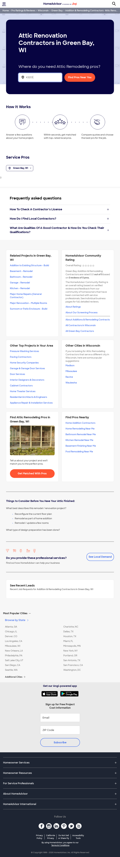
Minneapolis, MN (72, 646)
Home (5, 10)
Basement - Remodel (21, 271)
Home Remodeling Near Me (80, 428)
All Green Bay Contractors (80, 331)
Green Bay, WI (19, 168)
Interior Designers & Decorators (27, 379)
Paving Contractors (20, 357)
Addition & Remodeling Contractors (84, 10)
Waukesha (71, 382)
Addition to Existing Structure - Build (29, 265)
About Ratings (73, 306)
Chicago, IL (11, 631)
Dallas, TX (68, 631)
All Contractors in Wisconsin (81, 325)
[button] (60, 613)
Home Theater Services (22, 391)
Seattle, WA (11, 670)
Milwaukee (71, 371)
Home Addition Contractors (80, 423)
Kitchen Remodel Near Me (79, 440)
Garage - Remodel (20, 282)
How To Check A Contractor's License (59, 209)
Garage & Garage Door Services (27, 368)
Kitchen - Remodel (20, 288)
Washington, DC (72, 670)
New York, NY (70, 650)
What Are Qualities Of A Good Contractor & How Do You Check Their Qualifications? (59, 230)
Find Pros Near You (79, 77)
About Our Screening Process (81, 312)
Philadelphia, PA (13, 655)
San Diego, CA (12, 665)
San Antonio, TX (71, 660)
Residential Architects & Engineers (28, 397)
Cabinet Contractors (21, 385)
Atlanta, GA (11, 626)
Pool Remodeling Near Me (79, 451)
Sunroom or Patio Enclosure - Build (28, 308)
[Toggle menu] (4, 4)
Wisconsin (43, 10)
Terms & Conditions (60, 845)
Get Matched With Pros (32, 473)
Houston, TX (69, 636)
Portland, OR (70, 655)
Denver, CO (11, 636)
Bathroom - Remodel (21, 276)
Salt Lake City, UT (14, 660)
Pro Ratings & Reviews (23, 10)
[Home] (60, 4)
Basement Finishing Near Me (81, 445)
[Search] (115, 4)
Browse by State (17, 620)
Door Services (17, 374)
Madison (70, 365)
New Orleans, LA (14, 650)
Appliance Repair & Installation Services (31, 402)
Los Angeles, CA (13, 641)
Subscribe (60, 742)
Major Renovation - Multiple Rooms (28, 303)
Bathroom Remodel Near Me (81, 434)
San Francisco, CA (73, 665)
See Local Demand (100, 556)
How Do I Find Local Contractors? (59, 219)
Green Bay (57, 10)
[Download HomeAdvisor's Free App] (50, 694)
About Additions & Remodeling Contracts (88, 319)
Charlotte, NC (70, 626)
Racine (69, 377)
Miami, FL (68, 641)
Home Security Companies (24, 362)
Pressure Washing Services (24, 351)
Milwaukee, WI (12, 646)
